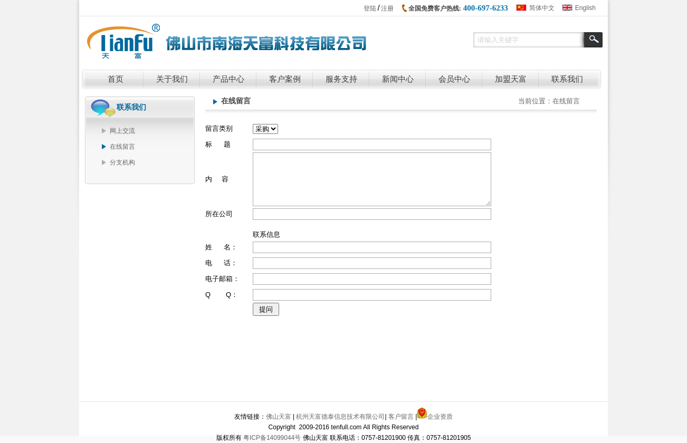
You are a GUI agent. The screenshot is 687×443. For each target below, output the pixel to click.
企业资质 (440, 416)
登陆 (370, 8)
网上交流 (122, 130)
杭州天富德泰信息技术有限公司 (340, 416)
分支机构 (122, 162)
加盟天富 (511, 79)
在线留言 (122, 146)
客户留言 (401, 416)
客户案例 (285, 79)
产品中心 (228, 79)
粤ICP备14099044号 (272, 437)
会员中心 (454, 79)
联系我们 (567, 79)
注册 (387, 8)
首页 (115, 79)
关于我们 (172, 79)
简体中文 (542, 8)
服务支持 (341, 79)
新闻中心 (398, 79)
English (585, 8)
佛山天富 (278, 416)
